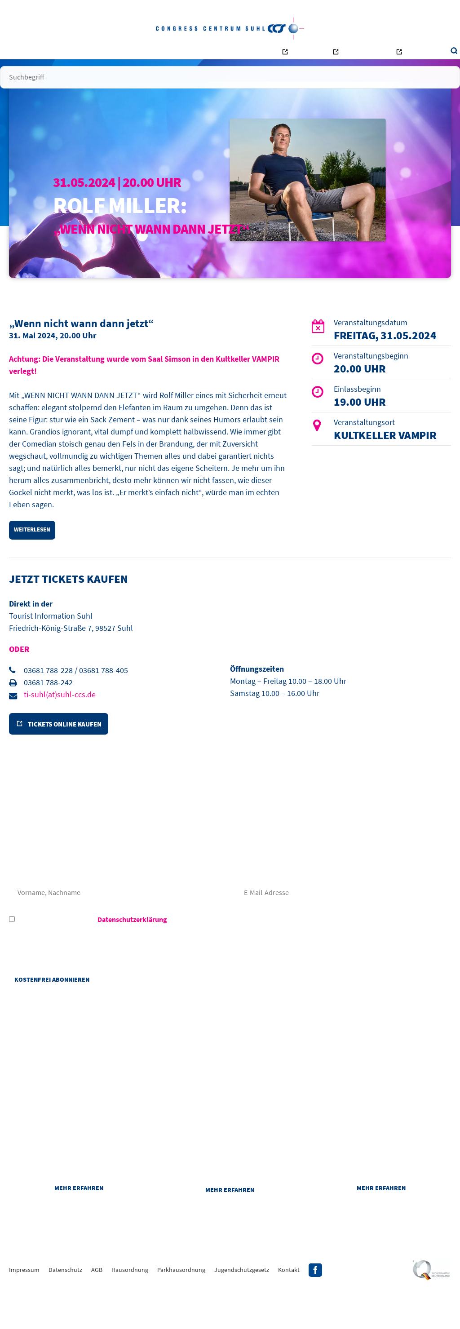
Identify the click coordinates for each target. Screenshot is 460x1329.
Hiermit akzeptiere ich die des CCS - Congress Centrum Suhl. (141, 950)
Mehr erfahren (79, 1225)
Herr (62, 895)
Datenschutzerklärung (132, 950)
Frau (22, 895)
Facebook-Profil (315, 1309)
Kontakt (239, 54)
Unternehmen (199, 54)
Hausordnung (129, 1308)
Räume (162, 54)
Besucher (87, 54)
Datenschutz (65, 1308)
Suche (415, 54)
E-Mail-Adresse (343, 924)
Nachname (117, 924)
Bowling (282, 56)
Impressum (24, 1308)
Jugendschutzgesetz (241, 1308)
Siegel (431, 1309)
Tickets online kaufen (70, 753)
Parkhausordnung (181, 1308)
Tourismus (384, 56)
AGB (96, 1308)
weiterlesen (35, 554)
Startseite (50, 54)
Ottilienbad (331, 56)
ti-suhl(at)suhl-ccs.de (60, 721)
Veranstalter (127, 54)
